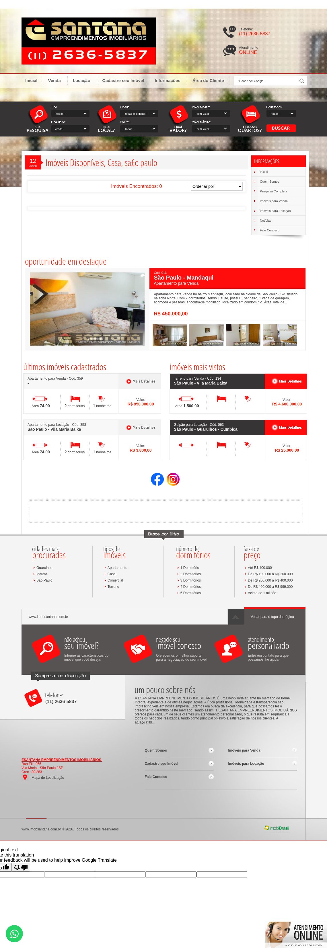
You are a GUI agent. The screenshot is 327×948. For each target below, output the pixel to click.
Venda (57, 80)
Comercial (115, 580)
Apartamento (117, 568)
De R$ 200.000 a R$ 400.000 (270, 580)
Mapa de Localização (48, 778)
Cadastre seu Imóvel (123, 80)
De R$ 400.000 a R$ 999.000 (270, 587)
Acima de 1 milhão (262, 593)
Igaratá (41, 574)
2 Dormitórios (190, 574)
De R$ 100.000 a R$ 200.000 (270, 574)
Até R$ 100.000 (260, 568)
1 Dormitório (189, 568)
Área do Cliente (208, 80)
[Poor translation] (21, 867)
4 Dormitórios (190, 587)
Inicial (31, 80)
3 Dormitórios (190, 580)
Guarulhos (44, 568)
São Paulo (44, 580)
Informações (170, 80)
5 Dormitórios (190, 593)
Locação (84, 80)
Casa (112, 574)
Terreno (113, 587)
